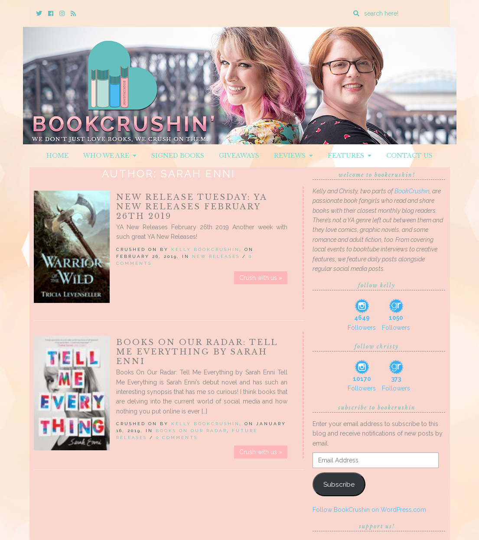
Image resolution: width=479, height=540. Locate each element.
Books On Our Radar (191, 430)
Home (57, 155)
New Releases (216, 256)
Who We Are (110, 155)
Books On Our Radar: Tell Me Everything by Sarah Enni (196, 352)
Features (349, 155)
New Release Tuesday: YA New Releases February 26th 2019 (191, 206)
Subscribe (339, 484)
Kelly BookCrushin (205, 249)
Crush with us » (260, 277)
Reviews (293, 155)
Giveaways (239, 155)
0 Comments (177, 437)
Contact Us (409, 155)
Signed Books (177, 155)
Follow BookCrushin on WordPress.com (369, 509)
